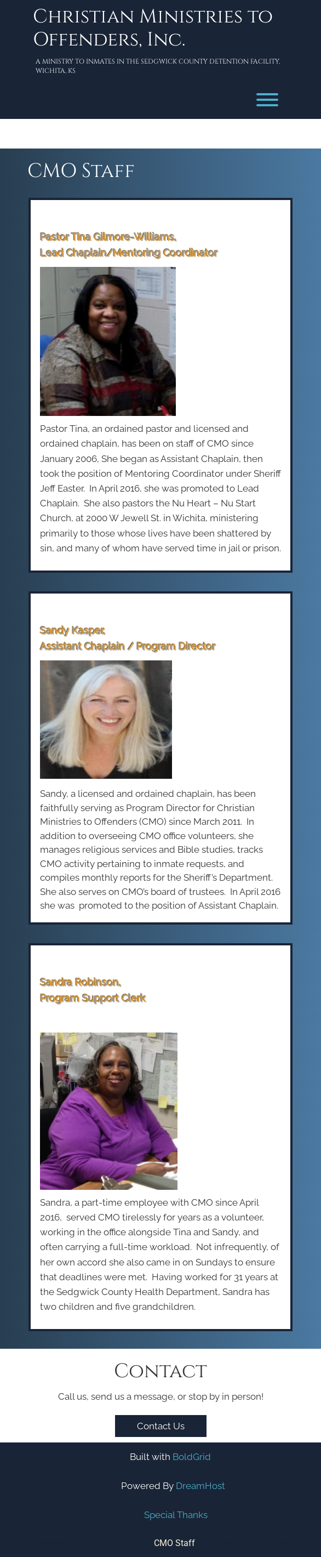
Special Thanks (176, 1514)
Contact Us (161, 1426)
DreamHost (200, 1485)
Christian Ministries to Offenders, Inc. (153, 28)
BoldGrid (192, 1456)
